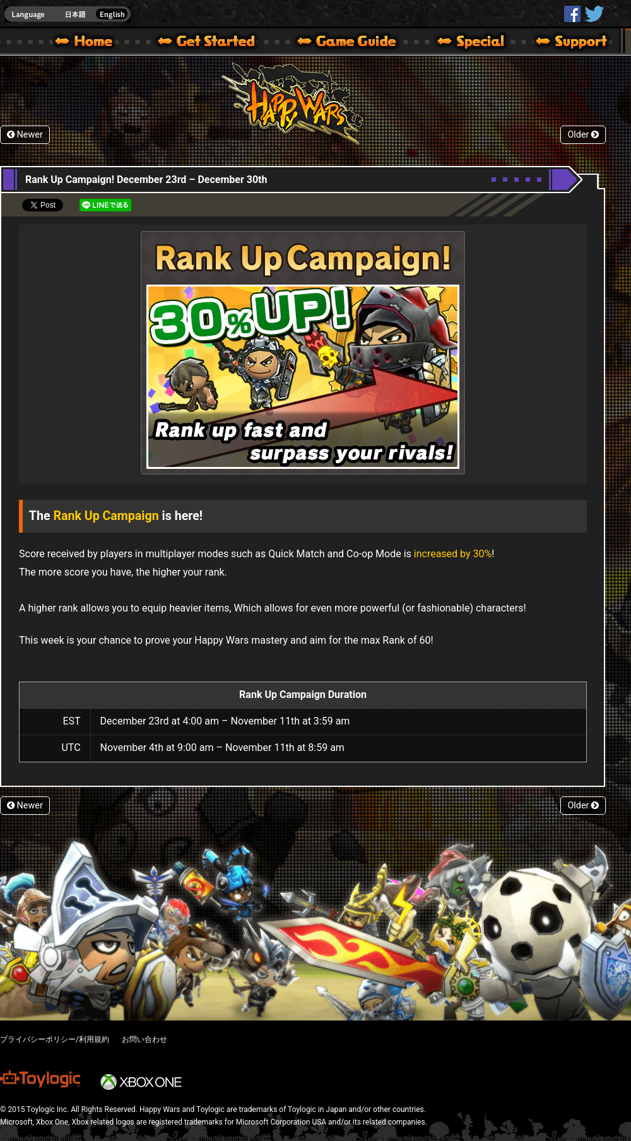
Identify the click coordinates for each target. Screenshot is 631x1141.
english (67, 14)
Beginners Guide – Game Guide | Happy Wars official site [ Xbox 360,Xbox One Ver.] (356, 43)
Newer (25, 134)
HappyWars (572, 14)
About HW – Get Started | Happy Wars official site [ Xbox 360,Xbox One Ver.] (217, 43)
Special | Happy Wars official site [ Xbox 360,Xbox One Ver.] (466, 43)
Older (583, 134)
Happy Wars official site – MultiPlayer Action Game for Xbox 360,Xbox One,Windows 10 (86, 43)
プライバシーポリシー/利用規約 (54, 1039)
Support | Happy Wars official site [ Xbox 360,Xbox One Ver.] (560, 43)
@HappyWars (594, 14)
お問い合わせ (144, 1039)
